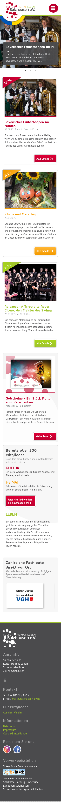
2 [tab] (30, 70)
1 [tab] (25, 70)
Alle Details (45, 158)
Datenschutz (10, 726)
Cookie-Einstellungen (15, 733)
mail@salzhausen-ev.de (26, 698)
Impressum (9, 730)
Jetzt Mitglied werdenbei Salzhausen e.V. (20, 501)
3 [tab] (35, 70)
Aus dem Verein (12, 712)
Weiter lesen (45, 436)
